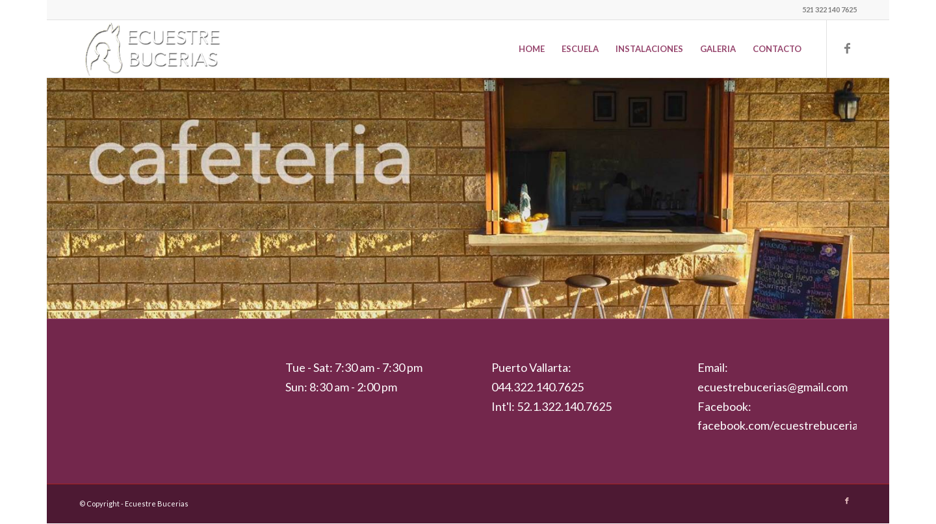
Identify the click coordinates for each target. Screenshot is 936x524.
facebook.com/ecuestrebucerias (780, 425)
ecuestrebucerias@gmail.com (772, 387)
